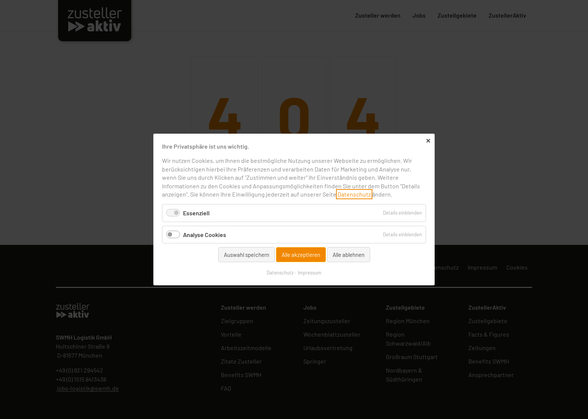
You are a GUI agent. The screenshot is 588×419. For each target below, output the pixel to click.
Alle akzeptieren (301, 254)
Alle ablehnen (348, 254)
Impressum (309, 273)
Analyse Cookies (204, 234)
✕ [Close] (428, 140)
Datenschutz (354, 194)
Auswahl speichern (246, 254)
